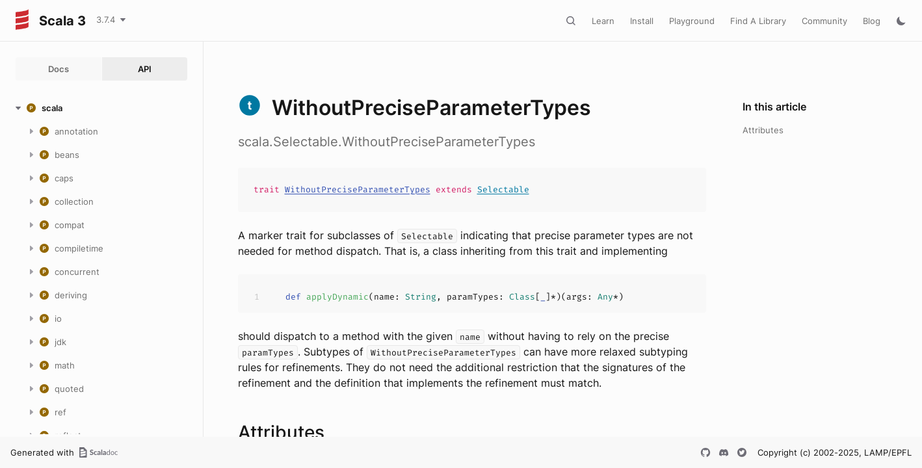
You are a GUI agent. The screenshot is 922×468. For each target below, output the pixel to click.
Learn (603, 21)
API (144, 69)
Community (824, 21)
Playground (692, 21)
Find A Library (758, 21)
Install (641, 21)
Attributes (763, 130)
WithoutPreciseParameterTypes (357, 189)
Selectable (503, 189)
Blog (871, 21)
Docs (58, 69)
